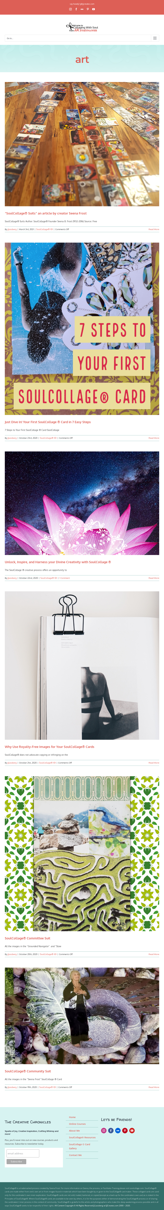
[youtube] (132, 1130)
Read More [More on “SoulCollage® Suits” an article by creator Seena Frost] (154, 229)
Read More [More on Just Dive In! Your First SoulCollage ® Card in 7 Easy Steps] (154, 438)
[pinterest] (125, 1130)
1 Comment (64, 578)
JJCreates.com (112, 1205)
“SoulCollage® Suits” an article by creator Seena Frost (46, 213)
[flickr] (118, 1130)
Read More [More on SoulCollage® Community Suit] (154, 1087)
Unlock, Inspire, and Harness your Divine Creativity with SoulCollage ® (58, 562)
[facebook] (111, 1130)
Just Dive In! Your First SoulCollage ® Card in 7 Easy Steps (48, 422)
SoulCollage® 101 (44, 229)
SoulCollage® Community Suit (28, 1071)
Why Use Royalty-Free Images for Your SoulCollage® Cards (49, 747)
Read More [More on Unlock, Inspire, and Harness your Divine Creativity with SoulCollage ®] (154, 578)
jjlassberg (12, 229)
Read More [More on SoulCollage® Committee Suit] (154, 954)
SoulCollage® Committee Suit (27, 938)
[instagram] (104, 1130)
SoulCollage (10, 1188)
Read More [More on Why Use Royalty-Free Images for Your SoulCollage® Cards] (154, 762)
